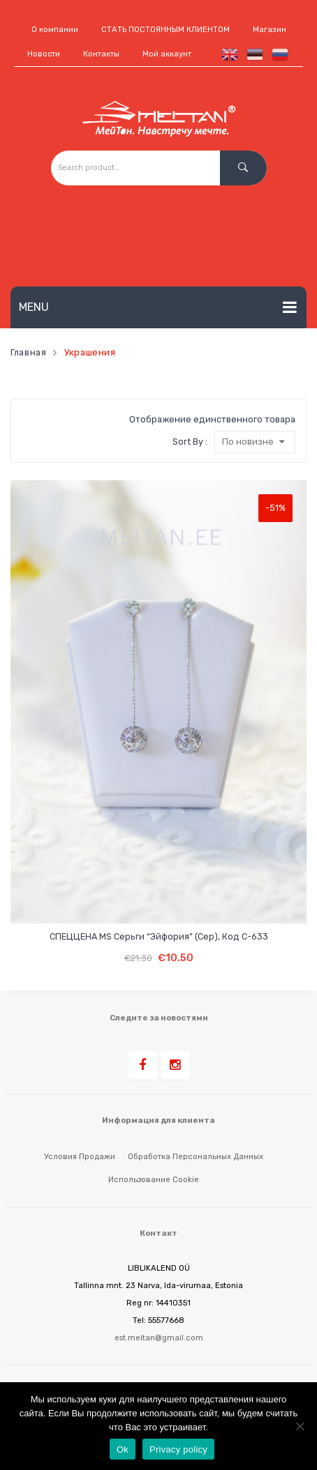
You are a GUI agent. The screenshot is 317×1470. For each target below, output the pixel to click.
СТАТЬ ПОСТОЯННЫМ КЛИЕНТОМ (165, 29)
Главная (28, 352)
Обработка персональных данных (195, 1156)
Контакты (101, 54)
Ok (122, 1449)
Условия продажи (79, 1156)
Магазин (269, 29)
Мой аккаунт (166, 54)
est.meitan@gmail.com (159, 1337)
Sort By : (189, 441)
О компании (54, 29)
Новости (43, 54)
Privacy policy (178, 1449)
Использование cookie (153, 1179)
